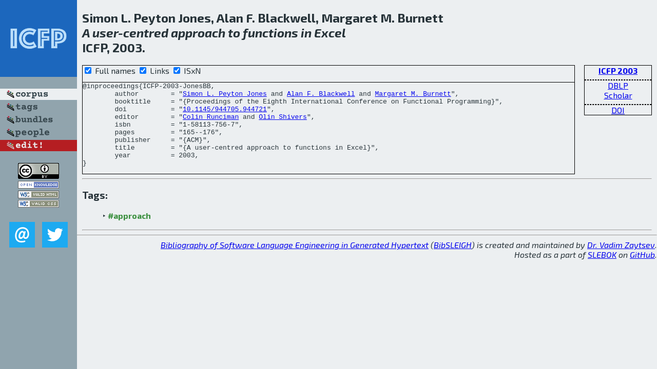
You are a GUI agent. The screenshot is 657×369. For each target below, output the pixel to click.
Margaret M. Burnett (413, 96)
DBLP (618, 85)
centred (145, 32)
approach (198, 32)
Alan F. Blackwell (321, 96)
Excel (330, 32)
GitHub (642, 271)
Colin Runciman (211, 124)
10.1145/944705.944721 (225, 114)
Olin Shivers (283, 124)
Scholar (618, 95)
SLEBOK (602, 271)
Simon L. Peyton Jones (225, 96)
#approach (129, 232)
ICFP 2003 (617, 70)
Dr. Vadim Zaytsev (621, 261)
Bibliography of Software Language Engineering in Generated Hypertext (295, 261)
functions (270, 32)
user (105, 32)
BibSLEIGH (453, 261)
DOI (618, 110)
